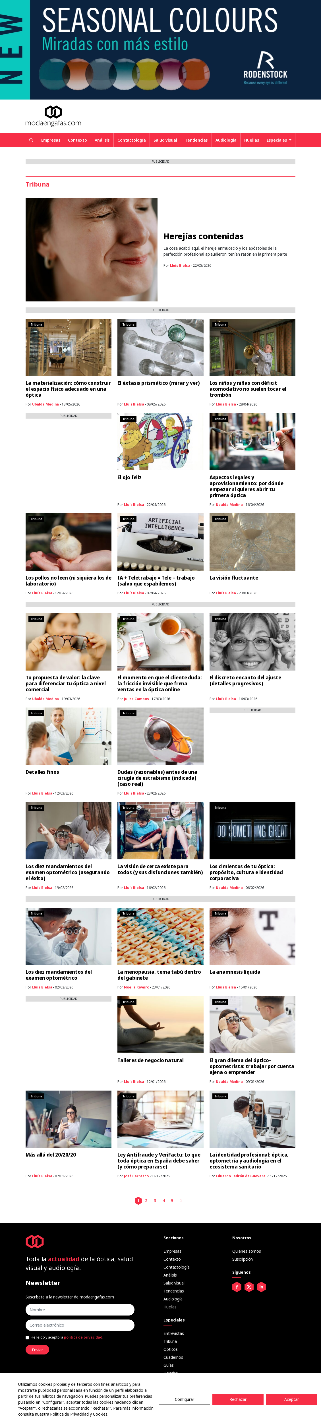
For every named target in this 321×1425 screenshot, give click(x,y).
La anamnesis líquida (235, 972)
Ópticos (170, 1349)
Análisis (102, 140)
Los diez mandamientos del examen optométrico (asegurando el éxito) (68, 872)
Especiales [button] (277, 140)
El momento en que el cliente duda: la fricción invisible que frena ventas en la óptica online (159, 683)
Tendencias (196, 140)
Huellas (251, 140)
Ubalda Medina (45, 404)
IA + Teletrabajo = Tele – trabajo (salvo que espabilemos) (156, 580)
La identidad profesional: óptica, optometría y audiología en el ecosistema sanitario (249, 1160)
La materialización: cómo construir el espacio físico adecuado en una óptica (68, 389)
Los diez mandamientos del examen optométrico (59, 975)
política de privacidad (83, 1337)
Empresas (50, 140)
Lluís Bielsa (180, 265)
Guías (168, 1365)
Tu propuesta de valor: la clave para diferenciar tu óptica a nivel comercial (66, 683)
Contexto (77, 140)
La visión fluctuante (234, 577)
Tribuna (170, 1341)
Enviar (37, 1349)
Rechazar (238, 1399)
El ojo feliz (129, 477)
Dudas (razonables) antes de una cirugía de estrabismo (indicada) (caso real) (157, 778)
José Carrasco (136, 1176)
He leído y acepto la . (67, 1337)
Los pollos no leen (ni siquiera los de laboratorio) (68, 580)
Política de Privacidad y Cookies (78, 1414)
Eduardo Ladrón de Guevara (241, 1176)
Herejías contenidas (203, 235)
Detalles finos (42, 772)
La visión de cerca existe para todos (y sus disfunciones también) (160, 869)
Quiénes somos (246, 1251)
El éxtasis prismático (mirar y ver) (158, 383)
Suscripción (242, 1259)
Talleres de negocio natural (150, 1060)
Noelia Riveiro (136, 987)
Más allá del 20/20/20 (51, 1154)
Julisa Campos (136, 698)
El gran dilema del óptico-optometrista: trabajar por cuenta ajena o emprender (252, 1066)
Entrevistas (173, 1333)
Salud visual (165, 140)
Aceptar (291, 1399)
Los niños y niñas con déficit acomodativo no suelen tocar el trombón (248, 389)
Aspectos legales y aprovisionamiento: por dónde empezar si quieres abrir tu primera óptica (246, 486)
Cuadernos (173, 1357)
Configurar (184, 1399)
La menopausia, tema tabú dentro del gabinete (159, 975)
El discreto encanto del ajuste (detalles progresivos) (245, 680)
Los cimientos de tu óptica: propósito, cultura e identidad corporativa (246, 872)
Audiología (226, 140)
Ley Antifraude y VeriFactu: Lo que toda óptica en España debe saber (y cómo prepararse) (158, 1160)
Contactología (131, 140)
